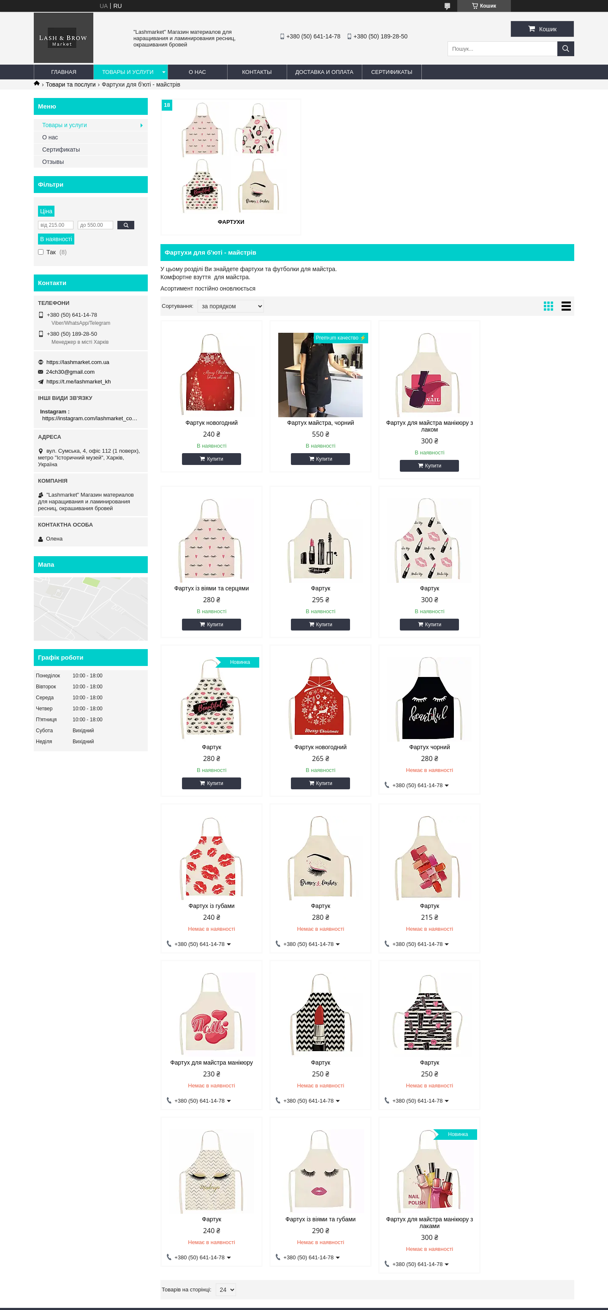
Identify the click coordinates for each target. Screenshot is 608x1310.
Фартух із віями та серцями (525, 422)
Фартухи (227, 221)
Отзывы (53, 161)
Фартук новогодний (210, 422)
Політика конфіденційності (457, 1302)
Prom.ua (343, 1294)
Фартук (210, 587)
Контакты (256, 72)
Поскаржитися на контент (391, 1302)
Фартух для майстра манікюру (209, 903)
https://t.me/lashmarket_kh (78, 381)
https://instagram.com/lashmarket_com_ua (91, 418)
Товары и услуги (128, 72)
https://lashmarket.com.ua (77, 362)
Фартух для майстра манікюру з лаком (419, 425)
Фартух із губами (315, 746)
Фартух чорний (209, 746)
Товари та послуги (70, 84)
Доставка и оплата (324, 72)
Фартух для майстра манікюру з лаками (314, 1063)
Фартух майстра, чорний (314, 422)
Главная (63, 72)
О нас (197, 72)
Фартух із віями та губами (209, 1060)
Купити (213, 459)
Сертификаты (391, 72)
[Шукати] (565, 48)
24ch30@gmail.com (70, 372)
